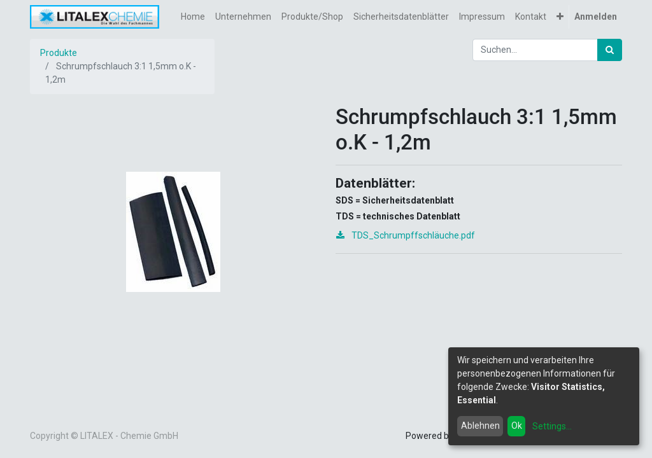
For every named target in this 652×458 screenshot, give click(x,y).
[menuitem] (193, 17)
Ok (516, 425)
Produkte (58, 53)
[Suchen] (609, 50)
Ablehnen (480, 425)
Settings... (552, 426)
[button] (560, 17)
